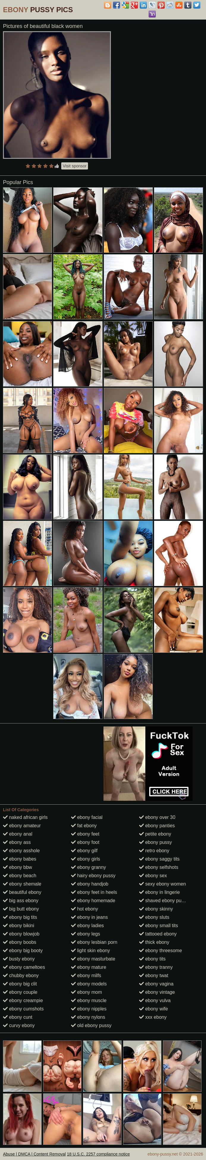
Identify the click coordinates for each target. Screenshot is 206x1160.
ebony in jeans (89, 917)
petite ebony (155, 833)
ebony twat (153, 975)
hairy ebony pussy (93, 875)
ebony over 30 (157, 817)
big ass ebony (20, 900)
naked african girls (25, 817)
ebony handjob (89, 883)
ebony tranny (156, 967)
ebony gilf (84, 850)
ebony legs (85, 933)
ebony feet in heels (94, 892)
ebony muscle (88, 1000)
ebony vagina (156, 983)
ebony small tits (158, 925)
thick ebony (154, 942)
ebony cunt (17, 1017)
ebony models (89, 983)
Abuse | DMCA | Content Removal (34, 1154)
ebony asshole (21, 850)
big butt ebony (21, 908)
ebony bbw (17, 867)
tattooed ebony (158, 933)
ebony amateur (22, 825)
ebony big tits (20, 917)
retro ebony (154, 850)
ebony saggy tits (159, 858)
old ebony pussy (91, 1025)
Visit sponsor (75, 166)
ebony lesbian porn (94, 942)
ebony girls (85, 858)
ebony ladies (87, 925)
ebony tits (152, 958)
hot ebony (84, 908)
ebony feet (85, 833)
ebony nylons (88, 1017)
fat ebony (84, 825)
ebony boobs (19, 942)
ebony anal (17, 833)
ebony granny (88, 867)
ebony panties (157, 825)
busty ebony (19, 958)
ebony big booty (23, 950)
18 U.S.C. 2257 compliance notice (98, 1154)
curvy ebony (19, 1025)
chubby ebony (21, 975)
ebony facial (87, 817)
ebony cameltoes (24, 967)
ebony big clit (20, 983)
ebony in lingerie (159, 892)
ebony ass (17, 842)
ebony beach (19, 875)
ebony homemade (93, 900)
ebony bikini (18, 925)
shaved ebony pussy (163, 900)
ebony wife (153, 1008)
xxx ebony (152, 1017)
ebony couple (20, 992)
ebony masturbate (93, 958)
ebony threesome (160, 950)
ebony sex (153, 875)
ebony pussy (155, 842)
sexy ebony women (162, 883)
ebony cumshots (23, 1008)
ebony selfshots (158, 867)
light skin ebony (90, 950)
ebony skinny (156, 908)
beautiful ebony (22, 892)
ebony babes (19, 858)
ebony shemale (22, 883)
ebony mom (86, 992)
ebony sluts (154, 917)
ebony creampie (23, 1000)
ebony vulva (155, 1000)
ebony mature (88, 967)
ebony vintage (157, 992)
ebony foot (85, 842)
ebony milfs (86, 975)
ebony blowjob (21, 933)
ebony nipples (88, 1008)
